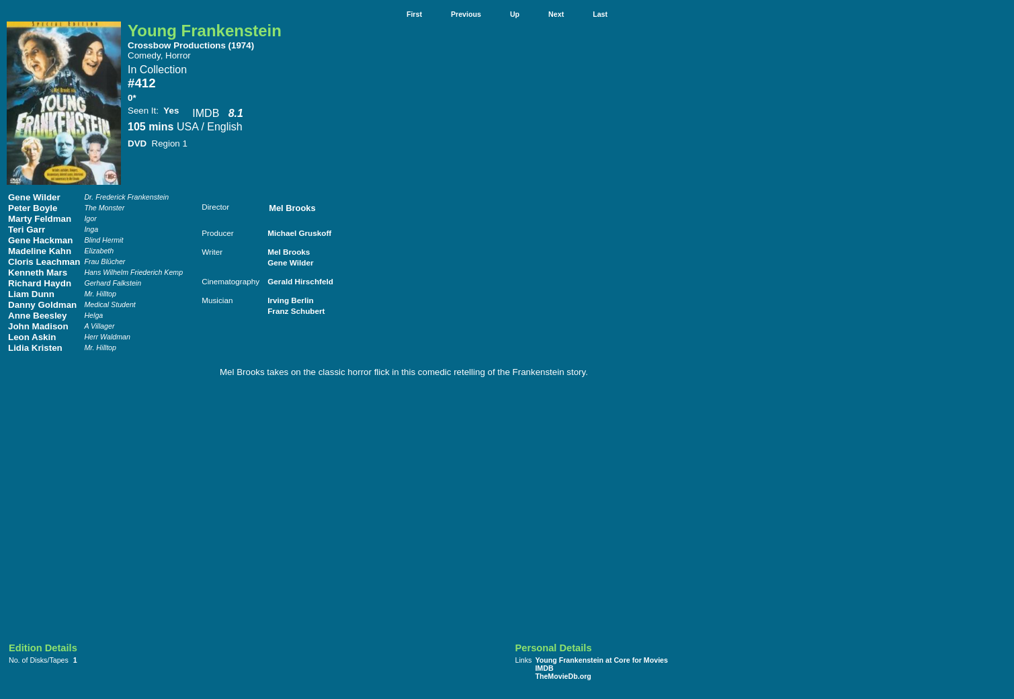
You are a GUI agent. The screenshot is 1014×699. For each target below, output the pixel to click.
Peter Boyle (32, 208)
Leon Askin (32, 337)
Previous (466, 14)
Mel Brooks (292, 208)
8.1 (235, 113)
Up (514, 14)
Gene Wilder (34, 197)
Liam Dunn (31, 294)
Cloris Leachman (44, 262)
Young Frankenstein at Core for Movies (601, 660)
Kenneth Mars (37, 273)
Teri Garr (26, 229)
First (414, 14)
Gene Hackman (40, 240)
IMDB (205, 113)
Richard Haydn (39, 283)
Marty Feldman (39, 219)
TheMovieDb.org (563, 676)
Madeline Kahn (39, 251)
